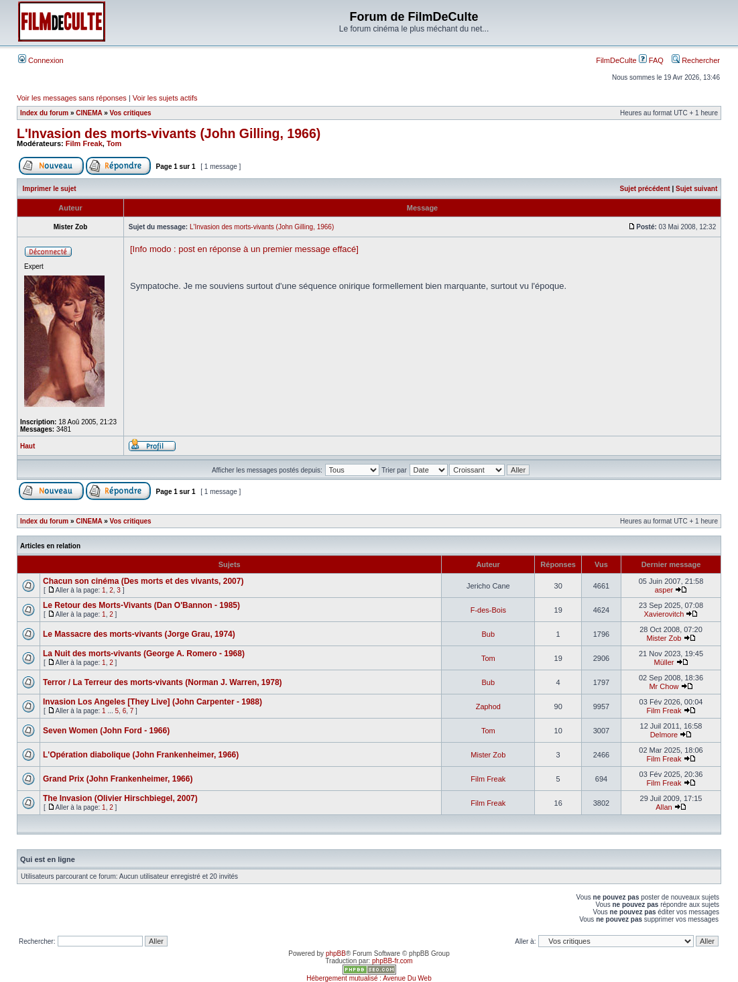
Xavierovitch (664, 614)
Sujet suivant (696, 188)
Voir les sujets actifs (165, 98)
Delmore (664, 735)
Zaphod (488, 706)
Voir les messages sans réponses (72, 98)
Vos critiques (130, 113)
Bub (488, 634)
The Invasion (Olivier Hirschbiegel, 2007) (120, 798)
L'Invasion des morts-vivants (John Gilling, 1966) (168, 133)
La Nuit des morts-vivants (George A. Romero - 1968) (144, 653)
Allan (664, 807)
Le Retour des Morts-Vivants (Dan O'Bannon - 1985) (141, 605)
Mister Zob (663, 638)
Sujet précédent (645, 188)
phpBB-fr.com (392, 961)
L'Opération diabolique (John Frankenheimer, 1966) (141, 754)
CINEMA (89, 113)
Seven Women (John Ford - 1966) (106, 730)
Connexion (41, 60)
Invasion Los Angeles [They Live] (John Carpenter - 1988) (152, 702)
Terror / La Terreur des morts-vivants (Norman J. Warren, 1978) (162, 682)
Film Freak (84, 143)
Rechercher (696, 60)
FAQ (651, 60)
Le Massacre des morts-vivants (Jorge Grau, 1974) (139, 634)
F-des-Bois (488, 610)
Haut (27, 446)
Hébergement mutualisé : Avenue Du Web (368, 978)
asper (664, 590)
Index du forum (44, 113)
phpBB (336, 953)
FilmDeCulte (616, 60)
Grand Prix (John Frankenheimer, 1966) (117, 779)
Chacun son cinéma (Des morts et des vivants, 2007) (143, 581)
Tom (114, 143)
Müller (664, 662)
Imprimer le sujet (49, 188)
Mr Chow (663, 686)
